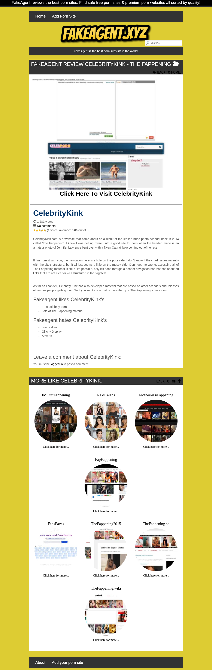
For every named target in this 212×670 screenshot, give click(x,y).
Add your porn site (67, 662)
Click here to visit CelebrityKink (106, 193)
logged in (57, 364)
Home (40, 16)
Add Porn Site (64, 16)
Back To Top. (168, 381)
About (40, 662)
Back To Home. (167, 72)
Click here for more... (56, 446)
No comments (46, 226)
